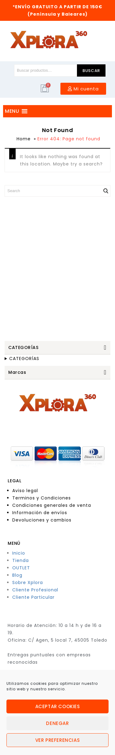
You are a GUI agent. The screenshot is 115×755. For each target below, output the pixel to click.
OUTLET (21, 568)
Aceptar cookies (57, 706)
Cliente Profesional (35, 590)
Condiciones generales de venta (51, 505)
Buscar (91, 71)
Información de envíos (39, 513)
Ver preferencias (57, 740)
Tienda (20, 560)
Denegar (57, 723)
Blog (17, 575)
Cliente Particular (33, 597)
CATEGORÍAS (24, 358)
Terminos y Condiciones (41, 498)
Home (24, 139)
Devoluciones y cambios (41, 520)
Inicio (18, 553)
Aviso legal (25, 491)
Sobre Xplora (27, 582)
